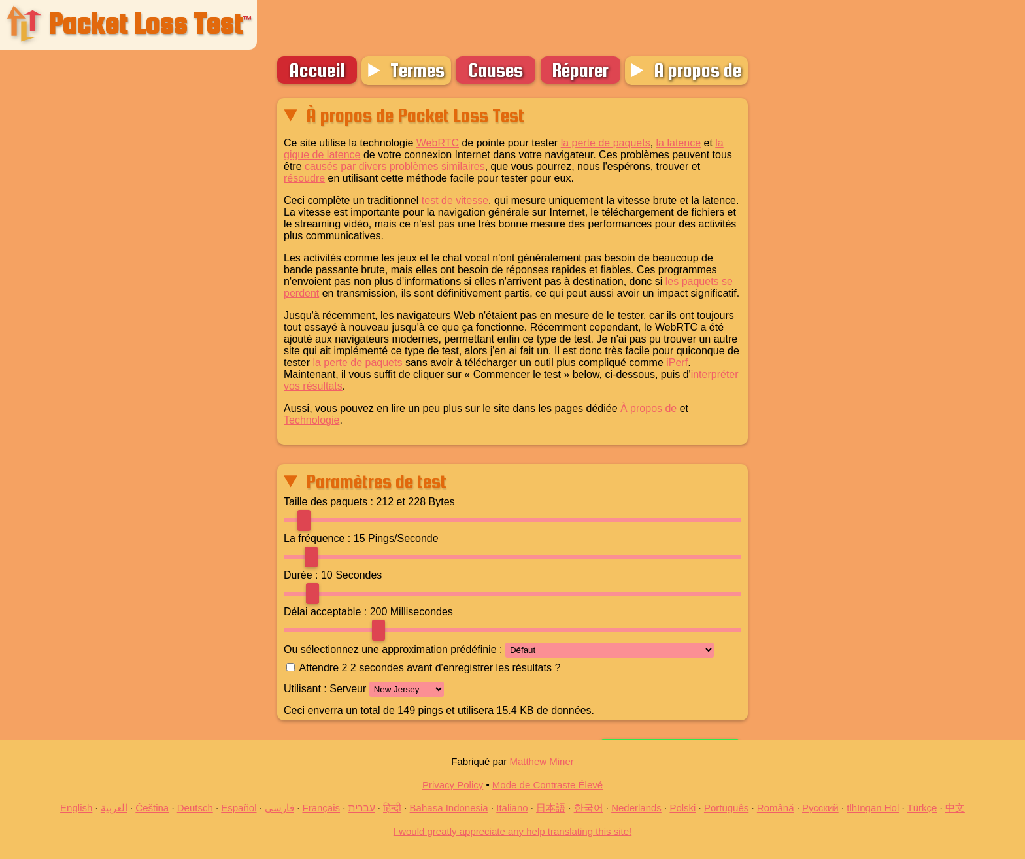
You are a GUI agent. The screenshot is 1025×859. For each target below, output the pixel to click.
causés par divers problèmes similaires (395, 166)
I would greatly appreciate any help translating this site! (512, 831)
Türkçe (922, 807)
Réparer (580, 70)
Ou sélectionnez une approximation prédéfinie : (393, 649)
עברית (361, 807)
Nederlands (636, 807)
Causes (495, 70)
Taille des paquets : (328, 501)
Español (238, 807)
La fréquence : (317, 538)
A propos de (697, 70)
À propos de (648, 408)
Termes (417, 70)
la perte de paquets (605, 142)
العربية (114, 807)
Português (726, 807)
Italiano (512, 807)
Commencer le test (670, 689)
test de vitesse (455, 200)
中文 (955, 807)
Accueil (317, 70)
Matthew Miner (541, 761)
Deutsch (195, 807)
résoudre (304, 178)
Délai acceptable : (325, 611)
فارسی (279, 807)
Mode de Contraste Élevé (547, 784)
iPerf (677, 362)
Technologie (311, 420)
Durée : (301, 575)
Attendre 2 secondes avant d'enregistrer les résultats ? (430, 667)
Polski (682, 807)
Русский (820, 807)
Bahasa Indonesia (449, 807)
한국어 (588, 807)
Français (322, 807)
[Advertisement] (138, 284)
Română (775, 807)
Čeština (152, 807)
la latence (678, 142)
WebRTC (437, 142)
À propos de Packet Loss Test (415, 115)
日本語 (550, 807)
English (76, 807)
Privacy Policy (452, 784)
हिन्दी (392, 807)
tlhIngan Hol (873, 807)
